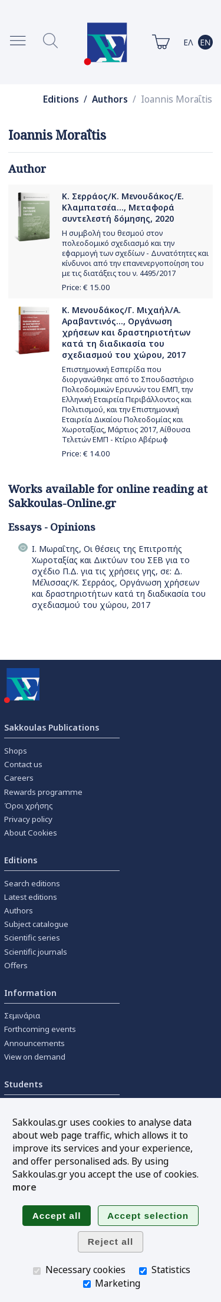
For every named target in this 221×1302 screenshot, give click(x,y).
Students (23, 1084)
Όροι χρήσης (28, 805)
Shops (15, 750)
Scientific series (32, 937)
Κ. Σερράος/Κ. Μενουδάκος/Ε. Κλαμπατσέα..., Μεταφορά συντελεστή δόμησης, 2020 (123, 207)
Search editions (32, 883)
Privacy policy (28, 819)
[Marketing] (87, 1284)
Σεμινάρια (22, 1015)
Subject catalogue (36, 924)
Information (30, 992)
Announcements (34, 1043)
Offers (16, 965)
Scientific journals (35, 951)
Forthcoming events (40, 1029)
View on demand (34, 1056)
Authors (110, 99)
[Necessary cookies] (37, 1271)
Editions (61, 99)
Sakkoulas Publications (51, 727)
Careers (19, 777)
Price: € (86, 287)
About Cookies (30, 832)
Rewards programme (43, 792)
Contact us (23, 764)
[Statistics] (143, 1271)
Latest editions (30, 897)
